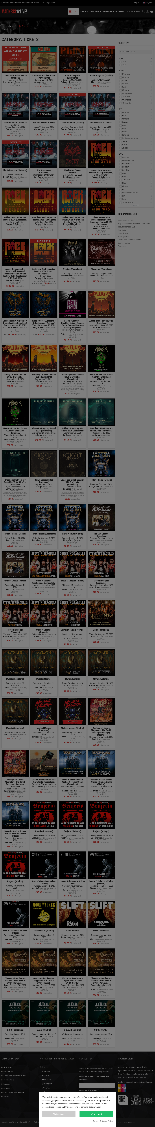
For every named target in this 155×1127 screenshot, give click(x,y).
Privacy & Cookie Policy (103, 1121)
